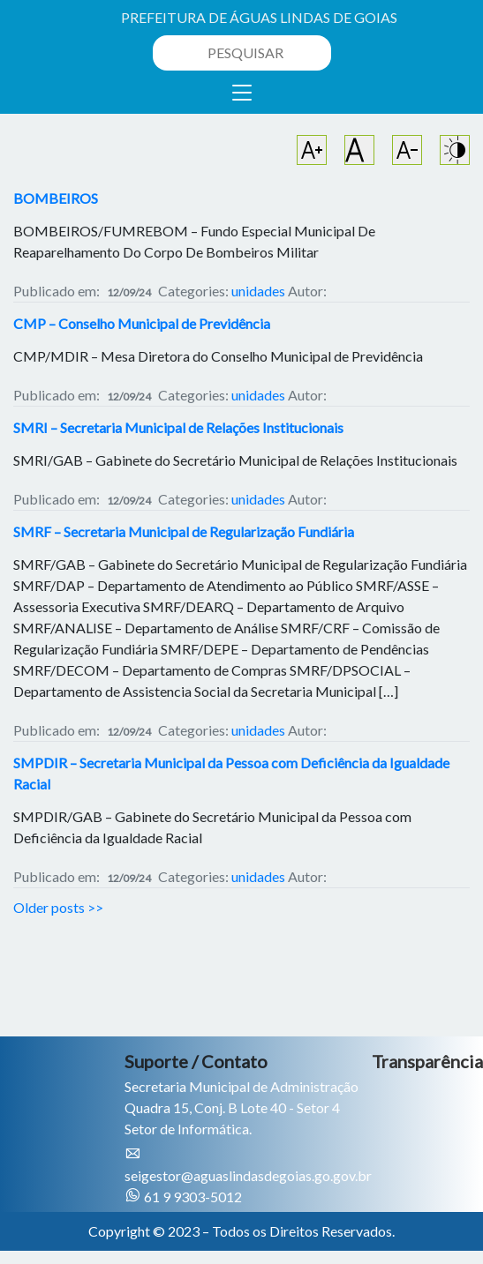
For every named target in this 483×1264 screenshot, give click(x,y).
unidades (258, 290)
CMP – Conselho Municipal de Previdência (141, 323)
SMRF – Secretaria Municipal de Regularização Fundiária (183, 531)
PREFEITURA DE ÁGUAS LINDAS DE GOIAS (259, 17)
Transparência (427, 1061)
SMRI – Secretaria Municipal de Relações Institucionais (178, 427)
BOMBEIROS (55, 198)
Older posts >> (58, 907)
